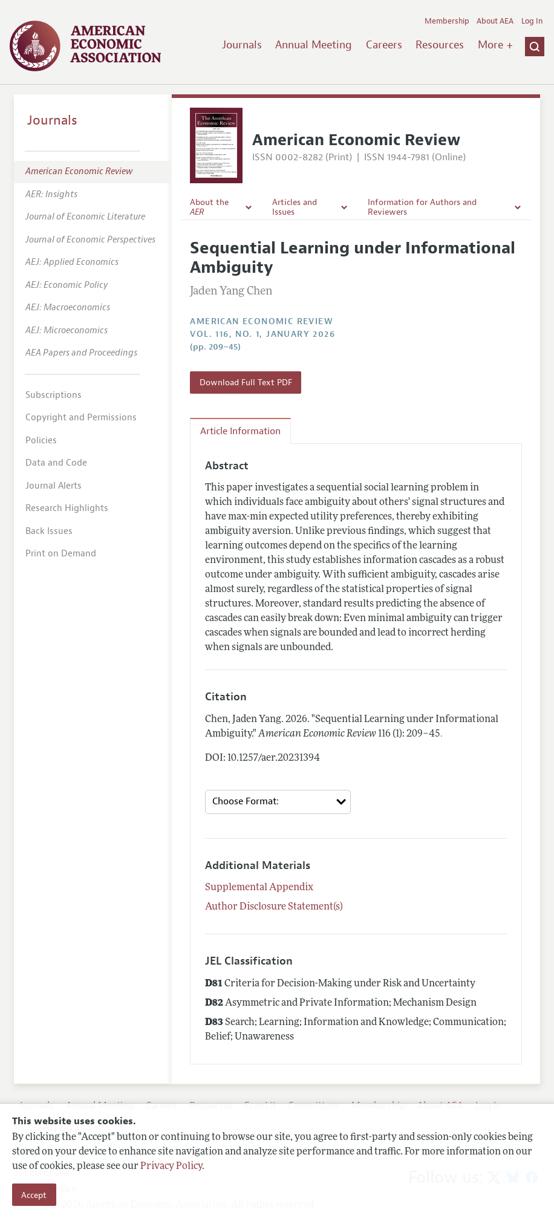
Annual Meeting (313, 44)
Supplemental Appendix (259, 888)
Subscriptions (53, 395)
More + (495, 44)
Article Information (240, 431)
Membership (447, 21)
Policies (41, 440)
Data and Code (56, 463)
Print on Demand (60, 553)
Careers (384, 44)
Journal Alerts (53, 486)
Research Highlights (66, 508)
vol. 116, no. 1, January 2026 (262, 334)
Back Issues (49, 531)
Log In (532, 21)
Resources (440, 44)
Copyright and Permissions (81, 417)
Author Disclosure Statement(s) (274, 907)
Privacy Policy (171, 1166)
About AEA (495, 21)
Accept (34, 1195)
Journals (242, 44)
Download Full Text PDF (246, 382)
